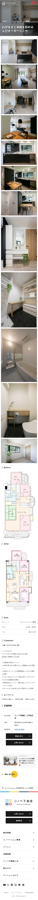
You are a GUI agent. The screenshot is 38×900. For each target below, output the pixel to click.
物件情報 (7, 833)
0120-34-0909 (19, 729)
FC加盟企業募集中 (29, 892)
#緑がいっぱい (30, 699)
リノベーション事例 (11, 840)
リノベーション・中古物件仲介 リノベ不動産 (18, 788)
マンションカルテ (11, 875)
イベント (7, 847)
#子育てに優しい (7, 699)
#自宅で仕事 (19, 699)
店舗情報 (7, 854)
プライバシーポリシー (16, 892)
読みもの (7, 868)
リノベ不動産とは (11, 861)
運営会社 (6, 892)
